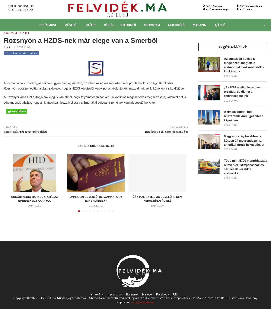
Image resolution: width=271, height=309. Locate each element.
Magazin (199, 25)
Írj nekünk (96, 294)
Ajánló (219, 25)
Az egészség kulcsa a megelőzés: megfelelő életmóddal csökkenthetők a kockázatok (244, 65)
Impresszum (115, 294)
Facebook (162, 294)
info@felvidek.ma (143, 302)
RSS (175, 294)
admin (7, 47)
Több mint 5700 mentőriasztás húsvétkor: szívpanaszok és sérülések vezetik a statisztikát (245, 167)
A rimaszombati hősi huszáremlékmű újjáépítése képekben (243, 116)
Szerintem (152, 25)
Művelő (71, 25)
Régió (108, 25)
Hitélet (90, 25)
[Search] (265, 25)
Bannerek (132, 294)
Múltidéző (176, 25)
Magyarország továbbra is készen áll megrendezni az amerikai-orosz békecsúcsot (244, 140)
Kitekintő (128, 25)
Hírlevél (147, 294)
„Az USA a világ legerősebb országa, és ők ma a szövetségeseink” (243, 91)
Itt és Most (47, 25)
